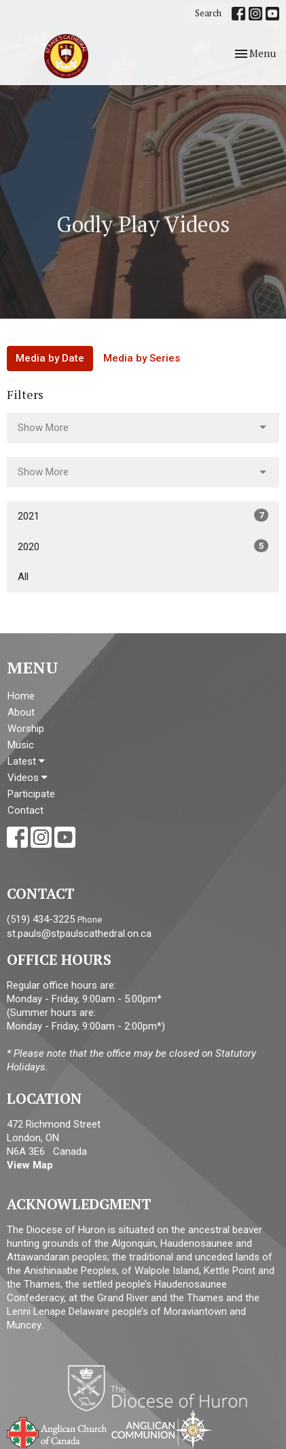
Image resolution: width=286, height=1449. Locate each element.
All (23, 577)
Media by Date (50, 358)
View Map (30, 1165)
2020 (143, 546)
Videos (27, 777)
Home (21, 696)
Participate (31, 794)
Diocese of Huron (163, 1387)
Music (20, 745)
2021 (143, 515)
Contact (25, 810)
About (21, 712)
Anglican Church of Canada (57, 1431)
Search (208, 13)
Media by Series (141, 358)
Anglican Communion (161, 1429)
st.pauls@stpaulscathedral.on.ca (79, 933)
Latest (26, 761)
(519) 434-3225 (41, 919)
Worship (25, 728)
